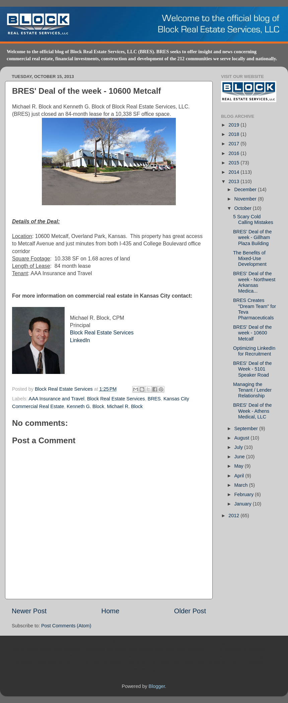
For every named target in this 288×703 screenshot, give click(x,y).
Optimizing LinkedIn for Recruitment (254, 351)
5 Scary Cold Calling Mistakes (253, 219)
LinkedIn (80, 340)
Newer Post (29, 611)
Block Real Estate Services (102, 332)
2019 (234, 125)
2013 (234, 181)
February (244, 494)
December (246, 189)
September (246, 428)
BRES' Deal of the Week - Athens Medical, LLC (252, 410)
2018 (234, 134)
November (246, 199)
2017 (234, 143)
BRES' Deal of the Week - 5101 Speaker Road (252, 369)
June (240, 456)
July (239, 447)
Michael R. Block (125, 406)
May (239, 466)
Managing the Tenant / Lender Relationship (252, 390)
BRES (154, 398)
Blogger (157, 686)
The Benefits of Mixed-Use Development (250, 258)
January (243, 503)
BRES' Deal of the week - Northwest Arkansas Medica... (254, 282)
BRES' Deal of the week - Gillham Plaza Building (252, 237)
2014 (234, 172)
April (239, 475)
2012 (234, 515)
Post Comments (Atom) (66, 625)
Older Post (190, 611)
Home (110, 611)
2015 (234, 162)
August (242, 438)
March (241, 485)
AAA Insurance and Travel (56, 398)
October (243, 208)
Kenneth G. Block (85, 406)
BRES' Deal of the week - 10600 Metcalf (252, 332)
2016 (234, 153)
